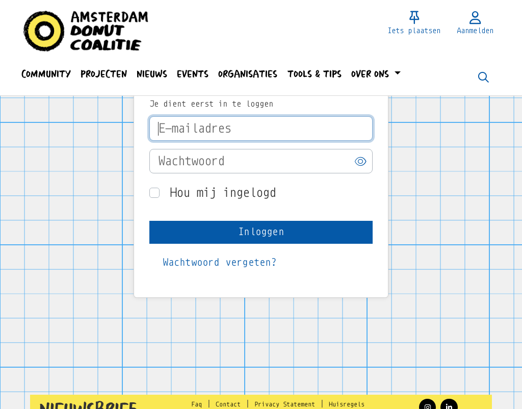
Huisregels (346, 404)
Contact (228, 404)
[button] (45, 74)
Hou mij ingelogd (223, 192)
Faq (196, 404)
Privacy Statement (284, 404)
